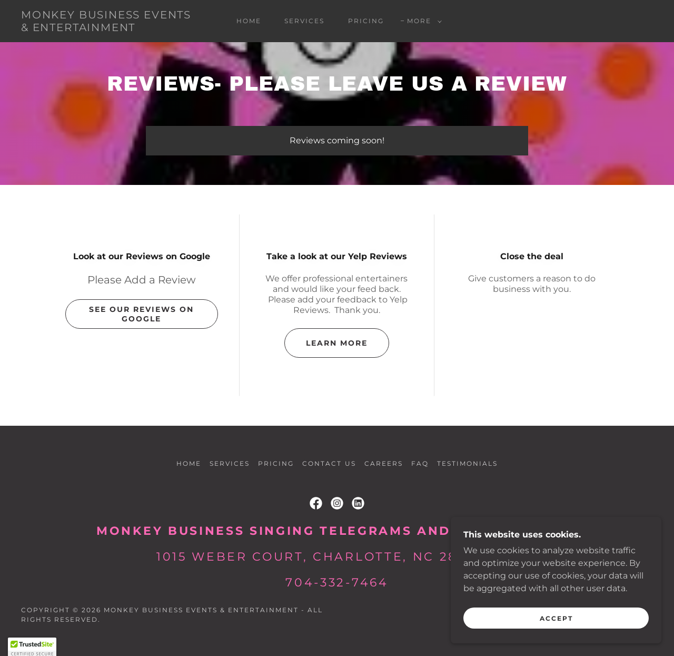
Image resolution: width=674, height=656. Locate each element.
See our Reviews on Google (141, 314)
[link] (107, 28)
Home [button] (188, 463)
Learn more (337, 343)
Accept (556, 618)
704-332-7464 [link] (336, 582)
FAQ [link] (420, 463)
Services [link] (304, 21)
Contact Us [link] (328, 463)
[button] (422, 21)
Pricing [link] (366, 21)
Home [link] (248, 21)
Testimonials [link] (467, 463)
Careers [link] (383, 463)
